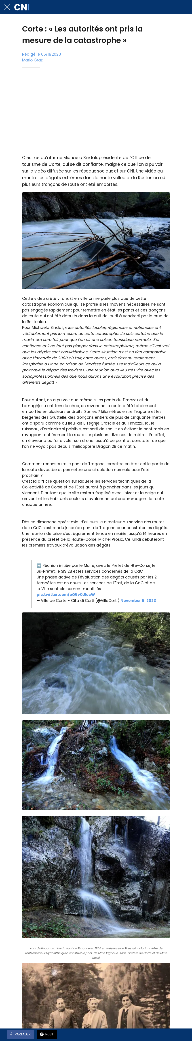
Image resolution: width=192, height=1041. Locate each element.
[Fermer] (7, 7)
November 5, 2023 (138, 600)
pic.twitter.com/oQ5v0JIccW (66, 594)
